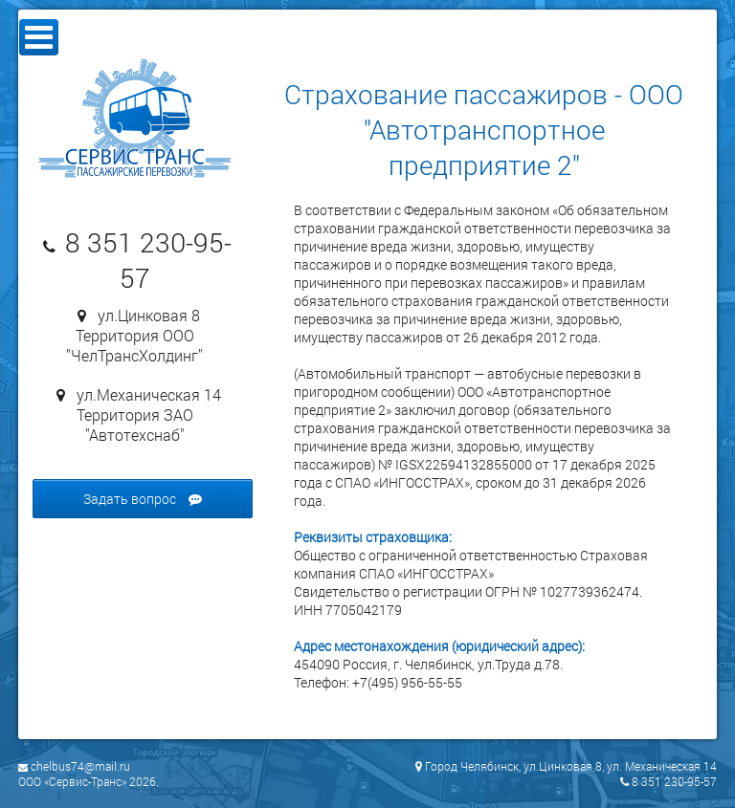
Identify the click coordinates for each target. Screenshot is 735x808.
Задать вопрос (142, 499)
